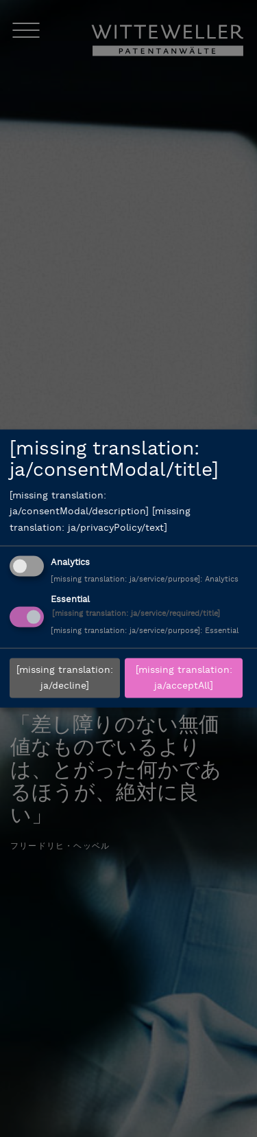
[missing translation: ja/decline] (64, 678)
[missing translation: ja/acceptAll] (184, 678)
